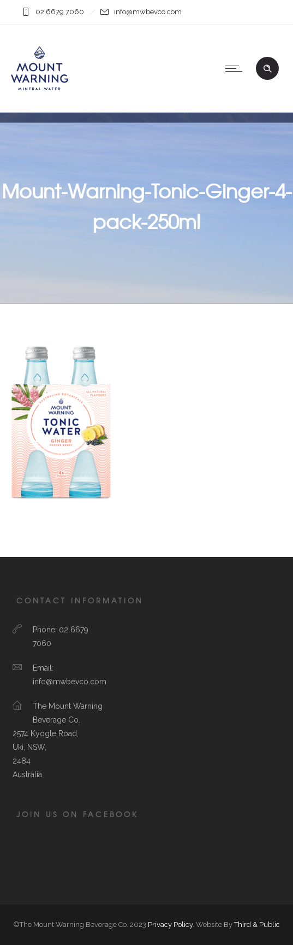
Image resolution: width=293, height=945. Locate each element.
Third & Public (257, 924)
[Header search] (267, 69)
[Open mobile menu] (236, 68)
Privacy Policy (170, 924)
